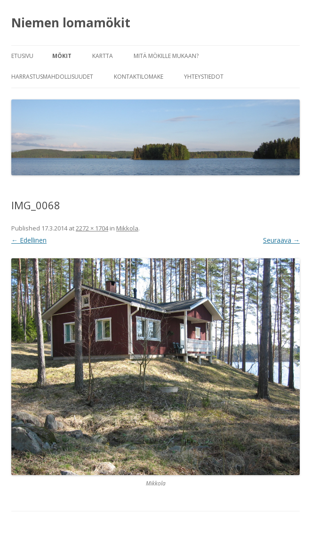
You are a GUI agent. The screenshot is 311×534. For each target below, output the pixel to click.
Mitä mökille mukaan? (166, 56)
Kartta (102, 56)
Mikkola (127, 228)
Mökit (62, 56)
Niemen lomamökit (70, 22)
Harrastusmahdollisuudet (52, 77)
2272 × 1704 (92, 228)
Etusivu (22, 56)
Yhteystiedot (203, 77)
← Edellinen (29, 240)
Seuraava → (281, 240)
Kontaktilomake (138, 77)
